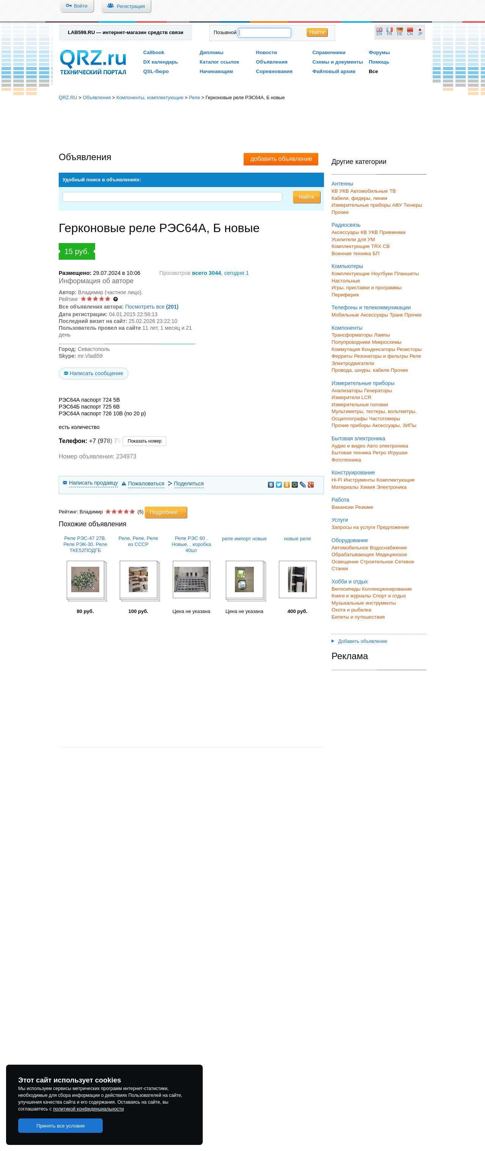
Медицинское (391, 554)
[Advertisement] (242, 127)
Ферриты (342, 356)
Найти (317, 32)
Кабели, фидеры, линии (359, 198)
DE (399, 34)
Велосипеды (346, 589)
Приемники (392, 232)
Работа (340, 500)
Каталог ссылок (219, 62)
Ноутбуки (382, 273)
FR (389, 34)
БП (375, 253)
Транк (396, 315)
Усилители (344, 239)
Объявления (272, 62)
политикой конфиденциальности (88, 1109)
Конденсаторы (379, 349)
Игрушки (397, 452)
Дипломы (212, 52)
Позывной (225, 32)
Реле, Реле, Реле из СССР (138, 541)
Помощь (379, 62)
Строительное (376, 562)
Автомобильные (369, 191)
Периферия (345, 295)
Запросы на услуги (353, 527)
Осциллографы (350, 418)
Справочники (328, 52)
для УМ (366, 239)
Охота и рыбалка (351, 610)
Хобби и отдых (350, 582)
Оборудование (350, 540)
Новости (266, 52)
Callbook (153, 52)
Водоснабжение (388, 548)
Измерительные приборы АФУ (367, 205)
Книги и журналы (351, 596)
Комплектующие (351, 273)
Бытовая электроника (358, 438)
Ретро (379, 452)
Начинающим (216, 71)
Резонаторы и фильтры (381, 356)
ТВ (393, 191)
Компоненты (347, 328)
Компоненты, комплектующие (149, 97)
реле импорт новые (244, 538)
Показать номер (144, 441)
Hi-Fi (337, 480)
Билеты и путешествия (358, 617)
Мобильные (345, 315)
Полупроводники (351, 342)
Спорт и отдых (389, 596)
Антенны (342, 184)
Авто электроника (387, 446)
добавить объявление (281, 159)
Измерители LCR (351, 397)
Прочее (340, 212)
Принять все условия (60, 1126)
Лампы (382, 335)
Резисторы (409, 349)
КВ (335, 191)
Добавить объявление (359, 641)
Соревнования (274, 71)
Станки (340, 568)
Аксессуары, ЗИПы (394, 425)
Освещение (345, 562)
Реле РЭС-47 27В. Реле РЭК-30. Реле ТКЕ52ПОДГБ (85, 544)
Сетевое (404, 562)
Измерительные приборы (363, 383)
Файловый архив (333, 71)
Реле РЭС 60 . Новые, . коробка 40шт (191, 544)
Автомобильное (350, 548)
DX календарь (160, 62)
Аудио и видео (348, 446)
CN (410, 34)
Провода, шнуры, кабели (360, 370)
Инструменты (359, 480)
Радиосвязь (346, 225)
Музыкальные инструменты (364, 603)
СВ (386, 246)
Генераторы (378, 390)
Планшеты (406, 273)
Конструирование (353, 472)
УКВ (344, 191)
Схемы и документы (337, 62)
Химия (367, 487)
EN (379, 34)
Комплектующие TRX (356, 246)
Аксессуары (345, 232)
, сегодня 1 (220, 273)
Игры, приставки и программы (367, 287)
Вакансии (343, 507)
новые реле (297, 538)
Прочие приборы (351, 425)
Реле (194, 97)
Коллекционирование (387, 589)
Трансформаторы (352, 335)
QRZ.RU (68, 97)
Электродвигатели (353, 363)
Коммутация (346, 349)
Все (373, 71)
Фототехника (346, 460)
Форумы (379, 52)
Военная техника (351, 253)
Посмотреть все (151, 307)
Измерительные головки (360, 404)
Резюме (364, 507)
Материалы (345, 487)
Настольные (346, 281)
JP (420, 34)
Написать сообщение (96, 373)
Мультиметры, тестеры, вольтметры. (374, 411)
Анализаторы (347, 390)
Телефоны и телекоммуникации (371, 307)
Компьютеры (347, 266)
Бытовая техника (351, 452)
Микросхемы (387, 342)
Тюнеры (413, 205)
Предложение (393, 527)
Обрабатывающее (353, 554)
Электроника (392, 487)
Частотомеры (384, 418)
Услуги (340, 520)
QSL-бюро (156, 71)
